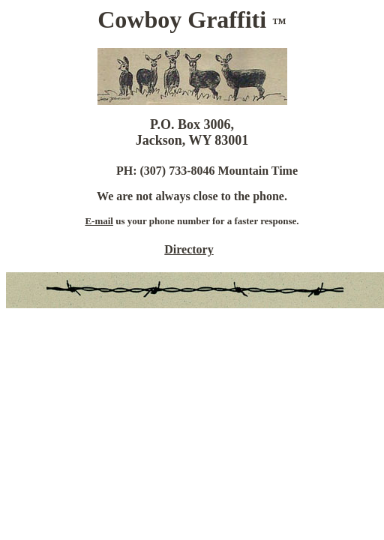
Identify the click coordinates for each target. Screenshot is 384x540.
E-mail (99, 220)
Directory (188, 249)
